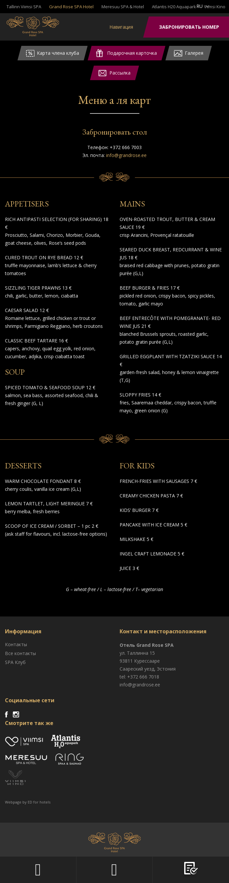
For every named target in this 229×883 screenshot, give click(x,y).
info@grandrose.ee (126, 155)
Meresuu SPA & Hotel (122, 7)
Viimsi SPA (33, 26)
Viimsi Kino (214, 7)
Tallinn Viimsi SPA (24, 7)
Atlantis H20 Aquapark (174, 7)
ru (199, 6)
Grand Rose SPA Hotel (71, 7)
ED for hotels (39, 802)
